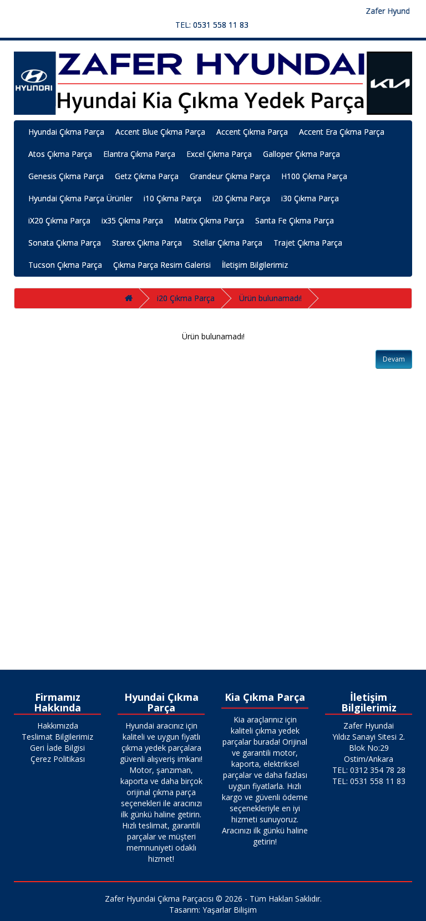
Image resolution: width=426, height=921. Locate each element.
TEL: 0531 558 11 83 (211, 24)
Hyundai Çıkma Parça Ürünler (80, 198)
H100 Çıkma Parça (314, 176)
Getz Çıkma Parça (147, 176)
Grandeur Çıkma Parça (230, 176)
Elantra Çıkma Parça (139, 154)
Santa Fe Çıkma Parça (294, 220)
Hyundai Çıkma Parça (66, 131)
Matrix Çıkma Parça (209, 220)
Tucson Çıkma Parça (65, 264)
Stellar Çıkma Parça (227, 242)
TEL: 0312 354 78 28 (368, 770)
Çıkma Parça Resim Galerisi (162, 264)
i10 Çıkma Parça (172, 198)
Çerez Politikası (58, 759)
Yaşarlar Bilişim (229, 909)
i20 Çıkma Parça (241, 198)
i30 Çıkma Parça (310, 198)
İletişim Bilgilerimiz (255, 264)
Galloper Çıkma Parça (301, 154)
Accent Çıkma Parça (252, 131)
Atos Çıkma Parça (60, 154)
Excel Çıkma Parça (219, 154)
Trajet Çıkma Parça (307, 242)
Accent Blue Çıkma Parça (160, 131)
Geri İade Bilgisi (57, 747)
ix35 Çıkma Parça (132, 220)
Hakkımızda (57, 725)
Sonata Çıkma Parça (64, 242)
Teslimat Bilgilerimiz (57, 736)
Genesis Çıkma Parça (66, 176)
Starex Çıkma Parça (147, 242)
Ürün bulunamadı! (270, 298)
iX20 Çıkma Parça (59, 220)
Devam (394, 359)
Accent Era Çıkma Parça (341, 131)
